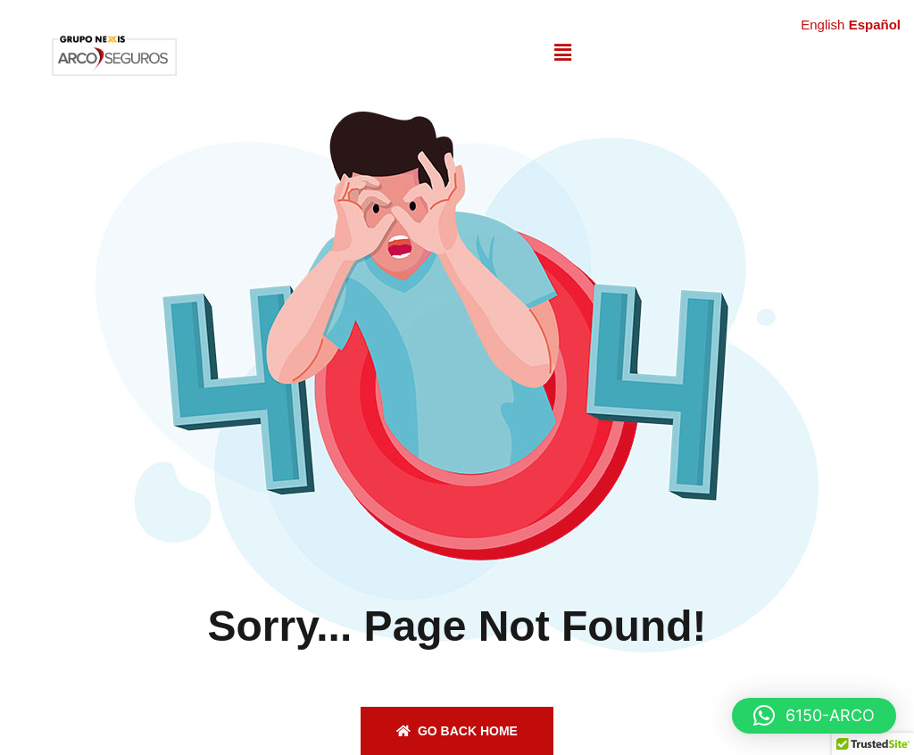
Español (875, 24)
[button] (562, 53)
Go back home (457, 731)
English (822, 24)
